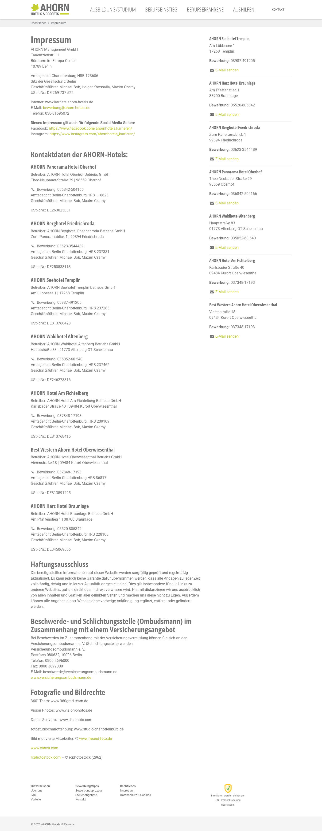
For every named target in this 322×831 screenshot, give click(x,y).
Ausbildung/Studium (113, 9)
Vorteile (36, 799)
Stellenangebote (86, 795)
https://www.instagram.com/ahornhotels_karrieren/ (92, 134)
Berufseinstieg (161, 9)
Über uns (37, 790)
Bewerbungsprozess (89, 790)
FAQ (33, 795)
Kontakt (278, 9)
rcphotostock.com (46, 757)
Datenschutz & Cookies (135, 795)
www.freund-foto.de (95, 738)
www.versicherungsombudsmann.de (61, 677)
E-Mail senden (227, 70)
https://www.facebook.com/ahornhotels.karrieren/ (90, 128)
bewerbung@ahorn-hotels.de (66, 107)
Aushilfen (244, 9)
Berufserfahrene (205, 9)
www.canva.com (44, 748)
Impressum (127, 790)
